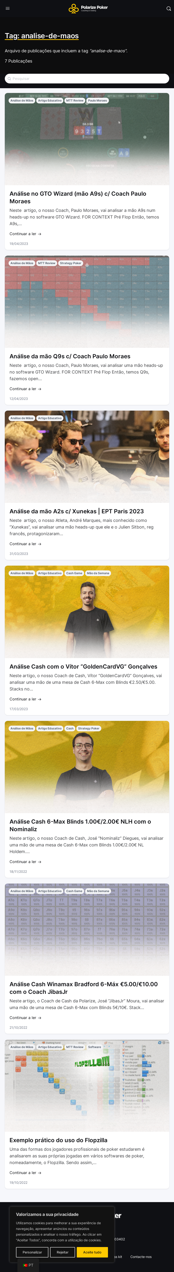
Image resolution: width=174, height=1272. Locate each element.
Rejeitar (62, 1252)
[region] (62, 1234)
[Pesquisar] (169, 8)
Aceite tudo (92, 1252)
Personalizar (32, 1252)
